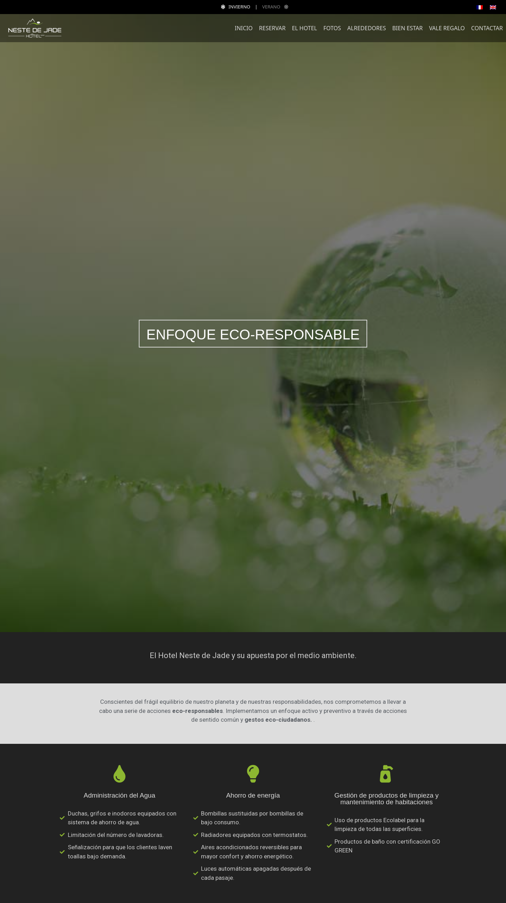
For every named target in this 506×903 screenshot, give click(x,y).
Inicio (244, 28)
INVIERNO (234, 7)
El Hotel (304, 28)
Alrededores (366, 28)
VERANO (277, 7)
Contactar (487, 28)
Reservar (272, 28)
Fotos (332, 28)
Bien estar (407, 28)
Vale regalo (447, 28)
